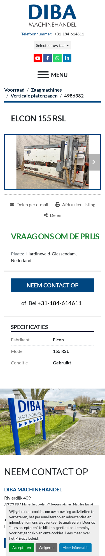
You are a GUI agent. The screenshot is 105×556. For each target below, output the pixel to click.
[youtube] (38, 58)
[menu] (43, 74)
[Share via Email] (29, 204)
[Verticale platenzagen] (34, 96)
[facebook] (47, 58)
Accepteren (21, 547)
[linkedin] (67, 58)
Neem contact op (53, 285)
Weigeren (46, 547)
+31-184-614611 (68, 34)
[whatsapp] (57, 58)
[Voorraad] (14, 90)
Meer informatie (75, 547)
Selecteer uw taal (51, 45)
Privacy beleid (26, 538)
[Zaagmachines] (46, 90)
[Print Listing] (75, 204)
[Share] (52, 215)
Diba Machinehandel (33, 489)
